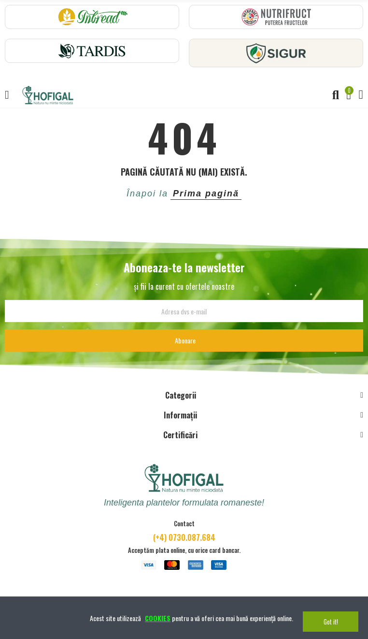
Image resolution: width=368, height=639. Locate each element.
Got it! (331, 621)
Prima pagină (206, 193)
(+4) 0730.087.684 (184, 537)
